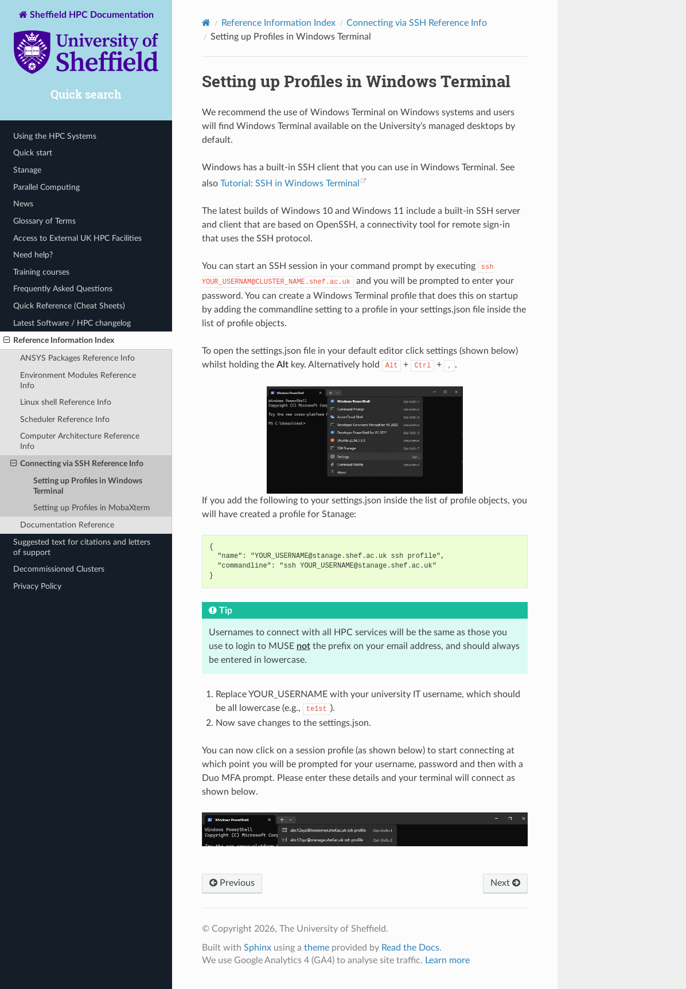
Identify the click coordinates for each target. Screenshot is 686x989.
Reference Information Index (58, 340)
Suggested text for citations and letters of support (81, 547)
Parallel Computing (46, 187)
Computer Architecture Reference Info (79, 441)
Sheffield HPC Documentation (86, 43)
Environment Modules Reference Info (78, 380)
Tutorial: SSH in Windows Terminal (290, 183)
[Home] (206, 23)
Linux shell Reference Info (65, 402)
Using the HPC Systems (54, 136)
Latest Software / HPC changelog (72, 323)
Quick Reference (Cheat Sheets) (69, 306)
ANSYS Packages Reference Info (77, 358)
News (23, 204)
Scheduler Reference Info (65, 419)
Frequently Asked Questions (62, 288)
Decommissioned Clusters (58, 569)
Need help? (33, 255)
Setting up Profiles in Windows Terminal (87, 485)
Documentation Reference (67, 525)
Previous (232, 883)
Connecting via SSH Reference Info (76, 464)
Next (505, 883)
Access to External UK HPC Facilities (77, 238)
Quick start (32, 152)
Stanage (27, 170)
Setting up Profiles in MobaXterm (91, 507)
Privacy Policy (37, 586)
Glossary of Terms (44, 221)
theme (316, 947)
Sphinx (257, 947)
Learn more (447, 960)
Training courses (41, 272)
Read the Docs (410, 947)
